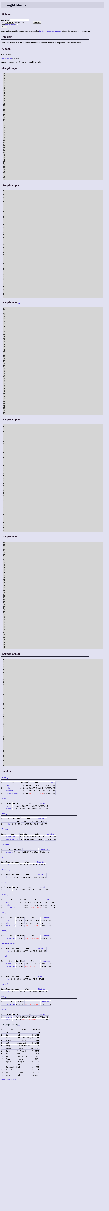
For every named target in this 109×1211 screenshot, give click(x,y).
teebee (8, 917)
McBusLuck (10, 1055)
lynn (7, 1006)
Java (3, 1011)
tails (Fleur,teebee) (12, 1037)
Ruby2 (4, 927)
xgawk (4, 1085)
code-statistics (10, 25)
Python (4, 958)
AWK (3, 1023)
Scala (3, 1138)
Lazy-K (4, 1113)
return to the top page (8, 1208)
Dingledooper (11, 965)
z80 (2, 1125)
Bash (3, 1059)
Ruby (3, 906)
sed (2, 1041)
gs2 (2, 1100)
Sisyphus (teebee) (12, 922)
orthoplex (9, 981)
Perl (3, 942)
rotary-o (9, 914)
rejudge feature (6, 58)
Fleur (8, 1031)
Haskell (4, 998)
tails (7, 950)
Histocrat (9, 919)
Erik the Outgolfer (12, 968)
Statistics (50, 911)
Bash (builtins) (8, 1072)
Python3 (5, 973)
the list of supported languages (50, 31)
